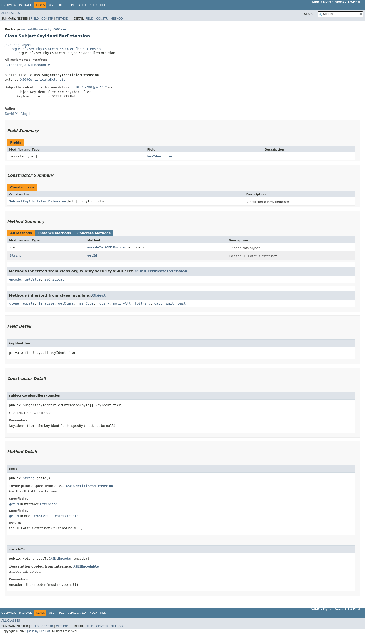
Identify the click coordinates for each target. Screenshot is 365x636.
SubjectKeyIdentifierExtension (37, 201)
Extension (13, 65)
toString (142, 303)
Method (62, 18)
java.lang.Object (18, 45)
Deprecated (76, 5)
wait (158, 303)
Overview (8, 5)
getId (92, 255)
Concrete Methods (94, 233)
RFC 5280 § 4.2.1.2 (91, 87)
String (16, 255)
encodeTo (95, 247)
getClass (66, 303)
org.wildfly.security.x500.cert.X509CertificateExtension (56, 49)
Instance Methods (54, 233)
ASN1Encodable (37, 65)
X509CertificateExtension (43, 79)
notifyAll (122, 303)
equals (29, 303)
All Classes (10, 13)
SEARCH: (310, 14)
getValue (32, 279)
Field (35, 18)
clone (14, 303)
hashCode (85, 303)
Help (103, 5)
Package (25, 5)
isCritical (54, 279)
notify (103, 303)
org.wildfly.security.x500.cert (44, 29)
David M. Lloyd (17, 114)
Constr (47, 18)
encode (15, 279)
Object (99, 295)
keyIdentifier (160, 156)
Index (93, 5)
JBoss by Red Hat (38, 631)
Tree (60, 5)
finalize (46, 303)
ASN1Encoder (116, 247)
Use (51, 5)
